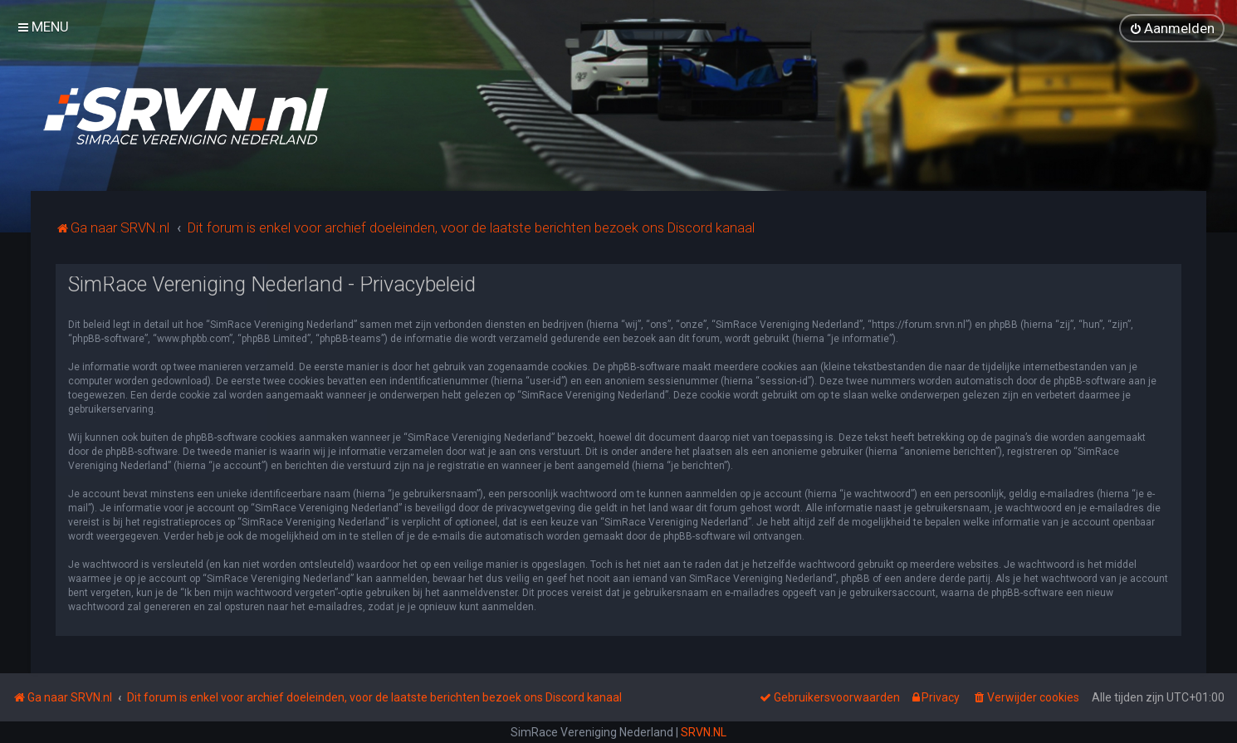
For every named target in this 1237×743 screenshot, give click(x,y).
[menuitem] (1172, 28)
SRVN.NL (703, 732)
